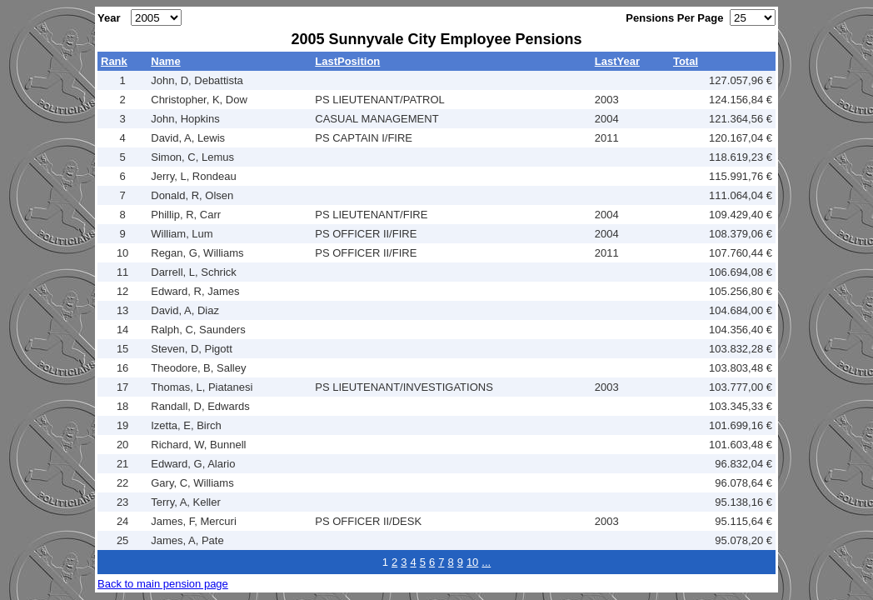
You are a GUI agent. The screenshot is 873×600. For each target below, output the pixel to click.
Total (685, 61)
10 (472, 562)
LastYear (617, 61)
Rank (114, 61)
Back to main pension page (162, 584)
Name (165, 61)
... (486, 562)
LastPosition (347, 61)
